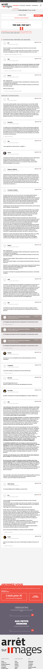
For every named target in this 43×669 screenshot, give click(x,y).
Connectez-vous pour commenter (21, 17)
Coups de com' (3, 662)
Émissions (28, 5)
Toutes (16, 661)
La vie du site (30, 662)
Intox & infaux (3, 665)
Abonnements (30, 661)
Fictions (2, 661)
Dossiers (16, 667)
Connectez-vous (26, 33)
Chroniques (35, 5)
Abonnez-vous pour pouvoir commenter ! (16, 31)
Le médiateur (30, 664)
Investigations (3, 667)
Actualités (22, 5)
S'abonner (37, 15)
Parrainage (30, 665)
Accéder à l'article (21, 15)
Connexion (39, 1)
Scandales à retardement (5, 664)
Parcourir (16, 5)
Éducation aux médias (32, 667)
